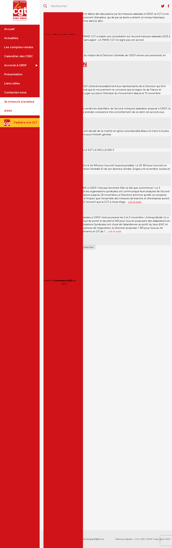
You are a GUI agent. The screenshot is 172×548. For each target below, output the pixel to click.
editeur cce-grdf (52, 283)
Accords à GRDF (15, 65)
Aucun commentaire (54, 287)
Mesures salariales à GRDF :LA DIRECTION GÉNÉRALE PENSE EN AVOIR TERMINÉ (60, 247)
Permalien (72, 287)
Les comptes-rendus (18, 47)
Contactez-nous (15, 92)
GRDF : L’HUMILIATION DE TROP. (65, 64)
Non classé (72, 283)
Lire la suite (134, 201)
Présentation (13, 74)
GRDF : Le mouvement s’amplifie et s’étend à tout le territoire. (63, 146)
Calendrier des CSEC (18, 56)
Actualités (11, 38)
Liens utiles (12, 83)
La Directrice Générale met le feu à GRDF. (63, 22)
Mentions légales (124, 539)
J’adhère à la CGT (25, 122)
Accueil (9, 29)
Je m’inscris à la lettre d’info (19, 106)
